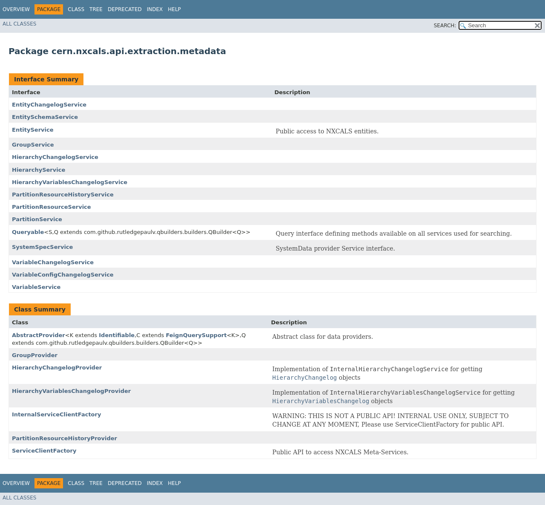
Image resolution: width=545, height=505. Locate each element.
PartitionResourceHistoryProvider (64, 438)
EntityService (33, 130)
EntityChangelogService (49, 104)
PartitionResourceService (51, 207)
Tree (96, 9)
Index (155, 9)
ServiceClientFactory (44, 450)
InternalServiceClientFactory (56, 414)
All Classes (19, 24)
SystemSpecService (42, 247)
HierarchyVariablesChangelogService (69, 182)
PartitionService (37, 219)
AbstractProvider (38, 335)
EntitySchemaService (45, 117)
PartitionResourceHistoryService (63, 194)
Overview (16, 9)
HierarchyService (38, 170)
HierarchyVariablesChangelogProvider (71, 391)
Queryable (28, 232)
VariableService (36, 287)
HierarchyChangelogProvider (57, 367)
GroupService (33, 144)
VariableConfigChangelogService (63, 274)
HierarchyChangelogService (55, 157)
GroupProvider (34, 355)
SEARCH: (445, 26)
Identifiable (117, 335)
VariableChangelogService (53, 262)
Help (174, 9)
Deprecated (125, 9)
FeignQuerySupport (196, 335)
